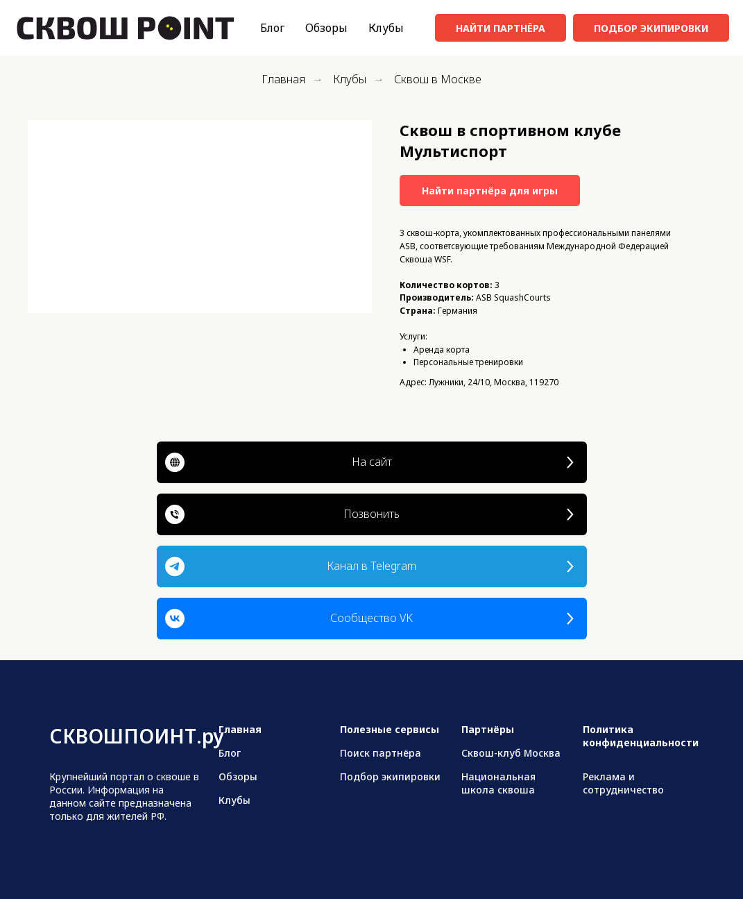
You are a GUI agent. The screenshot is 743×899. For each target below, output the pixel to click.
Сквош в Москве (437, 79)
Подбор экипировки (390, 776)
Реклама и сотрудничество (623, 783)
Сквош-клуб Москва (511, 752)
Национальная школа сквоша (498, 783)
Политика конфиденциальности (641, 736)
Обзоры (326, 27)
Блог (272, 27)
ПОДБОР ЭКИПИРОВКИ (651, 28)
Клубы (386, 27)
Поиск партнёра (380, 752)
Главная (283, 79)
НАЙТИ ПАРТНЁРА (500, 28)
